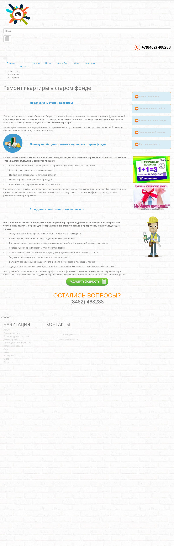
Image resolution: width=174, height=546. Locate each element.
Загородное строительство (17, 342)
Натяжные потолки (13, 345)
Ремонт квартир (11, 333)
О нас (77, 63)
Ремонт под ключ (149, 96)
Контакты (90, 63)
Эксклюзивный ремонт (152, 132)
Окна (5, 349)
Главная (11, 63)
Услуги (23, 66)
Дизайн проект (10, 339)
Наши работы (62, 63)
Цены (48, 63)
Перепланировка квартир (16, 336)
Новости (36, 63)
